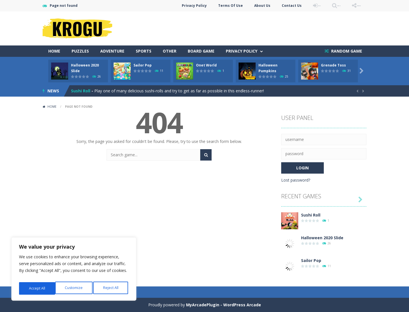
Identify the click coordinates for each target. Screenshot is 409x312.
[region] (73, 271)
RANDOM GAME (346, 51)
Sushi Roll (80, 90)
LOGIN (285, 5)
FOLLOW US (350, 5)
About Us (223, 5)
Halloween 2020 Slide (322, 237)
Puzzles (80, 51)
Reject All (74, 288)
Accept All (111, 288)
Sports (143, 51)
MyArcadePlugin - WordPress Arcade (223, 304)
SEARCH (316, 5)
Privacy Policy (155, 5)
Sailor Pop (142, 65)
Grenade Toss (333, 65)
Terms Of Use (191, 5)
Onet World (206, 65)
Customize (37, 288)
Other (169, 51)
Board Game (201, 51)
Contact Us (252, 5)
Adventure (112, 51)
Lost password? (295, 180)
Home (54, 51)
